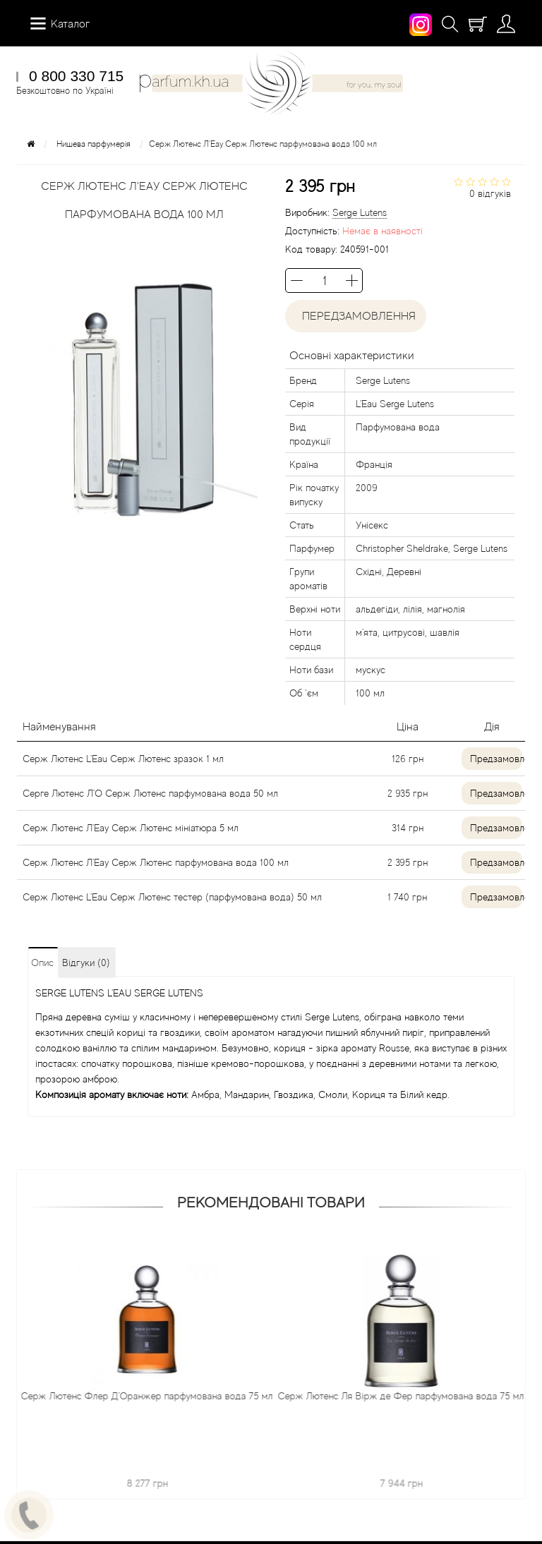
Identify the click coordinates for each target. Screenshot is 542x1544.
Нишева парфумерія (93, 144)
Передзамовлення (356, 316)
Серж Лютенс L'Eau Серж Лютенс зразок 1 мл (123, 758)
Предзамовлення (496, 758)
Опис (42, 962)
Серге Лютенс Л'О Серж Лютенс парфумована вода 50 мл (150, 793)
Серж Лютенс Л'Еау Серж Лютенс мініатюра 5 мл (131, 827)
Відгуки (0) (86, 962)
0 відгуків (490, 193)
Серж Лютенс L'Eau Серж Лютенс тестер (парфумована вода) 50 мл (172, 897)
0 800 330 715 (76, 76)
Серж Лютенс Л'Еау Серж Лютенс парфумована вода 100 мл (156, 862)
